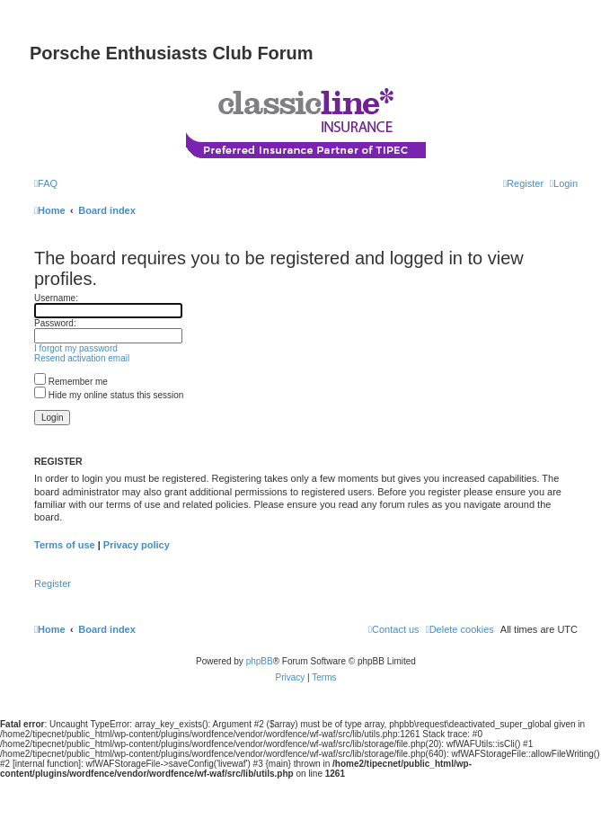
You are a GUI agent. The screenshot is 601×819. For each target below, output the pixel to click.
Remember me (71, 382)
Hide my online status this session (108, 395)
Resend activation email (81, 358)
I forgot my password (76, 348)
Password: (55, 323)
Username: (56, 298)
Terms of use (64, 544)
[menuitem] (45, 183)
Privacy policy (136, 544)
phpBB (259, 661)
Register (52, 583)
